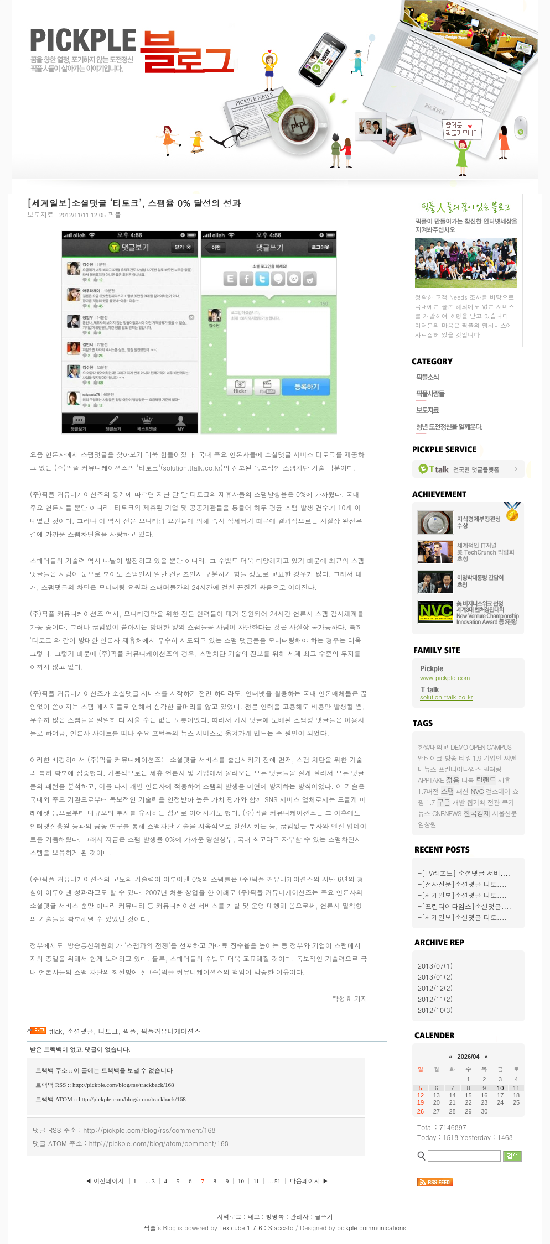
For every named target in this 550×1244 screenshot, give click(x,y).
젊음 (452, 780)
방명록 (275, 1216)
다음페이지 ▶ (309, 1181)
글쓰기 (324, 1216)
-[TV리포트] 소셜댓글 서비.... (464, 872)
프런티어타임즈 (459, 768)
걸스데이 (498, 791)
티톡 (467, 780)
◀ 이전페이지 (106, 1181)
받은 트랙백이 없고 (56, 1049)
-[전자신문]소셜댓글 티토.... (462, 883)
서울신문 (504, 813)
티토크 (108, 1031)
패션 (462, 791)
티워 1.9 (470, 757)
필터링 (492, 768)
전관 (493, 802)
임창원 (427, 824)
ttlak (55, 1031)
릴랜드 (486, 780)
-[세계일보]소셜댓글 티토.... (462, 895)
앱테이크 (430, 757)
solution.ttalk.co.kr (446, 697)
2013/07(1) (435, 965)
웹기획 (476, 802)
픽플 (129, 1031)
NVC (477, 791)
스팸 (447, 791)
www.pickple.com (445, 677)
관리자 (299, 1216)
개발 (459, 802)
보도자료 (40, 214)
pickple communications (371, 1228)
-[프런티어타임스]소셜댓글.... (464, 906)
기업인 (493, 757)
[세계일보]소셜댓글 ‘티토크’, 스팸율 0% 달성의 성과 (134, 203)
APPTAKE (431, 780)
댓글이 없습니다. (108, 1049)
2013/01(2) (435, 976)
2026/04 (469, 1056)
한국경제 (477, 813)
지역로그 (229, 1216)
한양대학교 (433, 746)
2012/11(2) (435, 998)
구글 (443, 802)
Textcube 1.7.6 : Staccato (256, 1228)
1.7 (430, 802)
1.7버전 (428, 791)
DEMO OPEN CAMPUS (480, 746)
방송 (450, 757)
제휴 (504, 780)
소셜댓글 (80, 1031)
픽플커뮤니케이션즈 (170, 1031)
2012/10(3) (435, 1010)
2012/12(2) (435, 987)
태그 (253, 1216)
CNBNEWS (446, 813)
